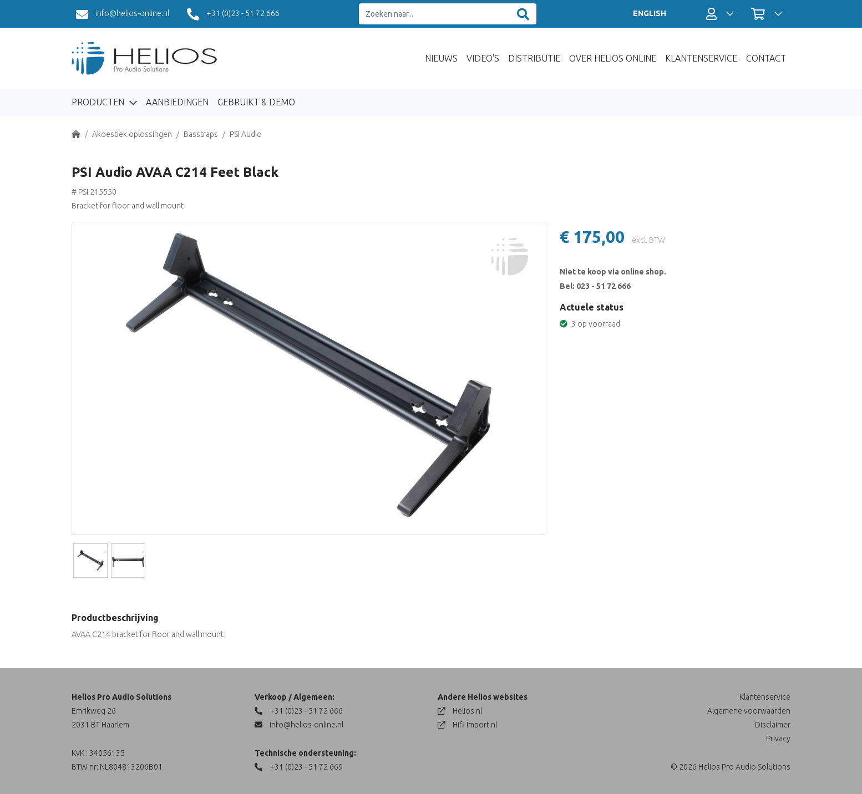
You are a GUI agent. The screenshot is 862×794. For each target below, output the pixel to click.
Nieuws (441, 58)
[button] (719, 14)
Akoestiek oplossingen (132, 134)
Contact (766, 58)
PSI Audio (246, 134)
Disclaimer (772, 724)
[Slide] (90, 560)
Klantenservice (701, 58)
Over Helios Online (612, 58)
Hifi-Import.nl (467, 724)
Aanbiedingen (177, 102)
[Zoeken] (523, 14)
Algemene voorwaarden (748, 710)
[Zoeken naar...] (434, 14)
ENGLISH (649, 13)
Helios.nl (460, 710)
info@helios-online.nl (122, 14)
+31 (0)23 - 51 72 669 (299, 766)
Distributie (534, 58)
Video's (483, 58)
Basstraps (201, 134)
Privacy (778, 738)
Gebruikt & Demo (256, 102)
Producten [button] (99, 102)
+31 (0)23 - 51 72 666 (233, 14)
